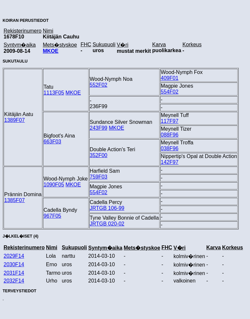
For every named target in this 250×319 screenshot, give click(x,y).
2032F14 (14, 280)
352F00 (98, 155)
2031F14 (14, 273)
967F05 (52, 216)
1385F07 (14, 200)
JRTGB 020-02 (107, 223)
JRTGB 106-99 (107, 208)
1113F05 (54, 92)
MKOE (50, 51)
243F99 (98, 128)
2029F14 (14, 256)
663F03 (52, 141)
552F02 (98, 85)
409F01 (169, 78)
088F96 (169, 135)
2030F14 (14, 264)
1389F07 (14, 120)
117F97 (169, 121)
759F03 (98, 177)
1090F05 (54, 184)
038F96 (169, 148)
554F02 (169, 91)
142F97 (169, 162)
